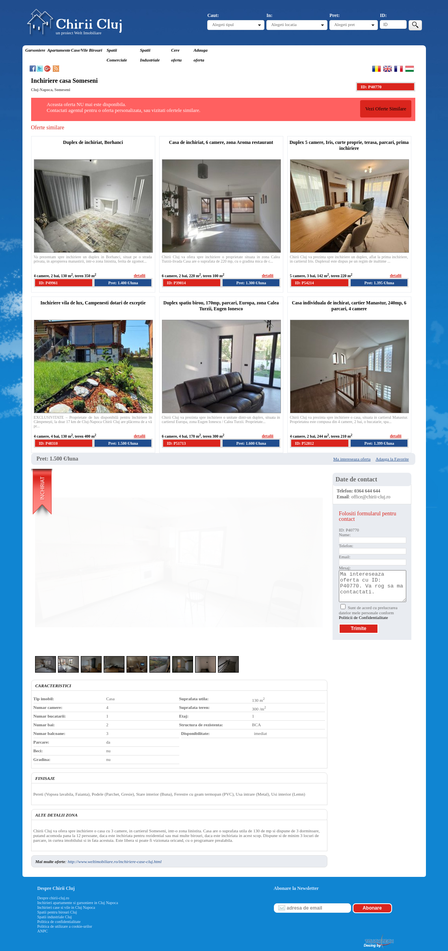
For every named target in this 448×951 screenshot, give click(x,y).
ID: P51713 (176, 443)
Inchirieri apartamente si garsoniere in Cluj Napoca (77, 903)
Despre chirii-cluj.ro (53, 898)
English (387, 68)
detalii (139, 275)
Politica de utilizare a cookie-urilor (64, 926)
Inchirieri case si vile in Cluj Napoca (66, 907)
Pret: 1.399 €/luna (379, 443)
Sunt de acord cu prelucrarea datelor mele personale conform (368, 612)
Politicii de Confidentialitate (363, 617)
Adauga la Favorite (392, 459)
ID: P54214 (304, 283)
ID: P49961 (48, 283)
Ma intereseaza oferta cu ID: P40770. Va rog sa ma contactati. (372, 586)
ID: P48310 (48, 443)
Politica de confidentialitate (59, 921)
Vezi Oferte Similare (385, 109)
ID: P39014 (176, 283)
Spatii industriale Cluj (54, 917)
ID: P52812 (304, 443)
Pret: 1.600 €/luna (251, 443)
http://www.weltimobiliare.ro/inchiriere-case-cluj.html (115, 861)
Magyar (409, 68)
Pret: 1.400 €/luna (123, 283)
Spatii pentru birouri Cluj (57, 912)
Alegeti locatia (283, 24)
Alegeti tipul (223, 24)
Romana (376, 68)
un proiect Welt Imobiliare (79, 32)
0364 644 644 (367, 491)
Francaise (398, 68)
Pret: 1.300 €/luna (251, 283)
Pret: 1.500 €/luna (123, 443)
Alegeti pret (344, 24)
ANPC (42, 931)
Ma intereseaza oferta (352, 459)
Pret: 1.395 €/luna (379, 283)
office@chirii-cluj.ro (370, 497)
